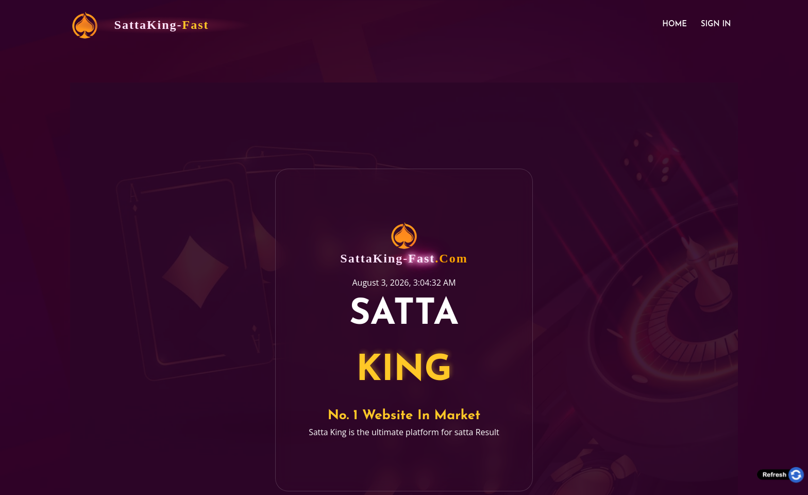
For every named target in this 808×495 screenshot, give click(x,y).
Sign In (714, 25)
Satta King (328, 426)
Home (671, 25)
